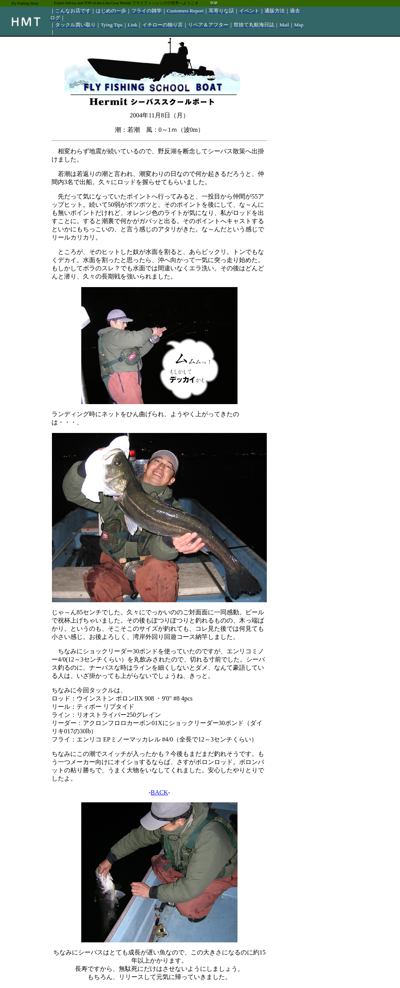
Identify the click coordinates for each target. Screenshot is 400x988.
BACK (159, 792)
